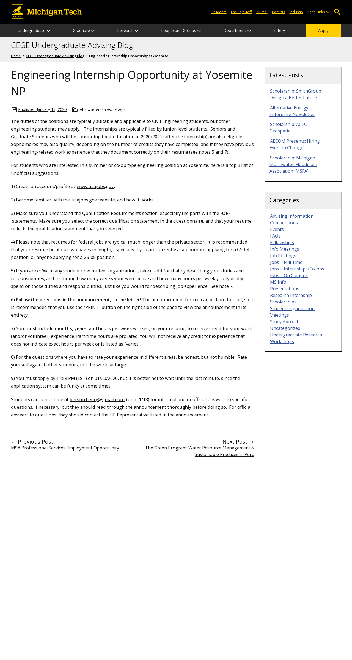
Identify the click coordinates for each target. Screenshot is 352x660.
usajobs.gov (84, 200)
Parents (278, 11)
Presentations (284, 289)
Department (235, 30)
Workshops (282, 341)
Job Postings (283, 256)
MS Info (278, 282)
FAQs (275, 236)
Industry (296, 11)
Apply (323, 30)
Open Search (337, 12)
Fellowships (282, 242)
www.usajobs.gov (95, 186)
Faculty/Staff (241, 11)
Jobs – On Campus (289, 275)
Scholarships (283, 302)
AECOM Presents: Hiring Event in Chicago (295, 144)
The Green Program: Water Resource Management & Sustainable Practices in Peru (199, 451)
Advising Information (292, 216)
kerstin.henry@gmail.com (97, 399)
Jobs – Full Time (286, 262)
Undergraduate (31, 30)
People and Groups (178, 30)
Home (16, 55)
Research (125, 30)
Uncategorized (285, 328)
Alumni (262, 11)
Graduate (81, 30)
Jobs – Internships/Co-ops (102, 109)
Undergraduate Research (296, 335)
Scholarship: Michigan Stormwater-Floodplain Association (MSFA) (293, 164)
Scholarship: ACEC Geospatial (288, 127)
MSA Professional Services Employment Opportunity (65, 448)
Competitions (284, 223)
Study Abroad (284, 322)
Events (277, 229)
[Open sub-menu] (328, 12)
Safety (279, 30)
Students (219, 11)
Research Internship (291, 295)
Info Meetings (284, 249)
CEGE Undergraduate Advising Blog (72, 45)
